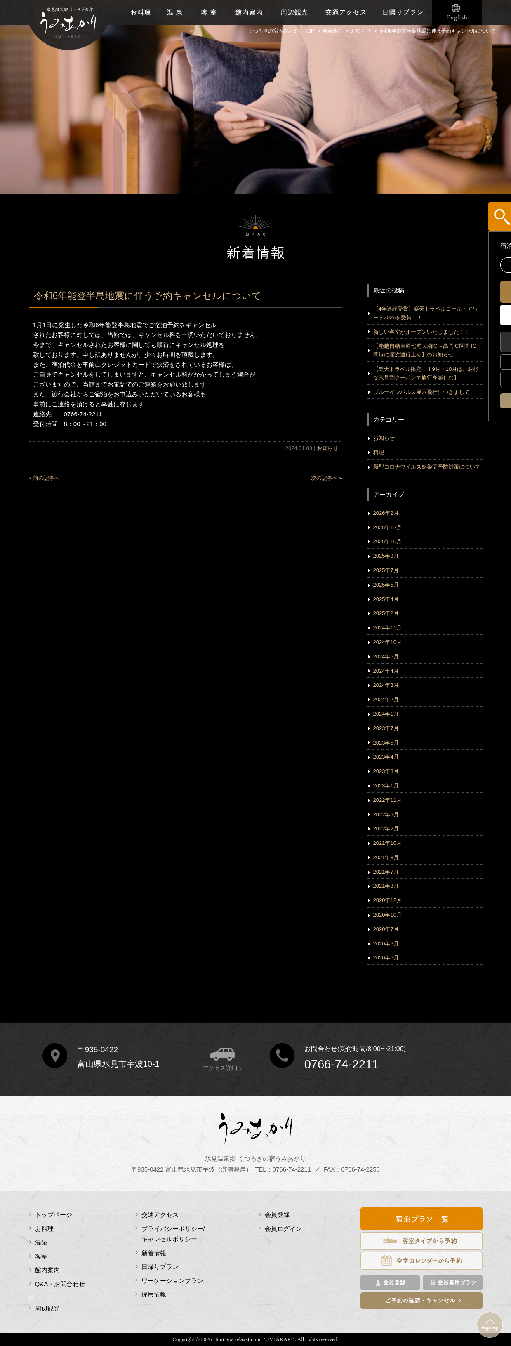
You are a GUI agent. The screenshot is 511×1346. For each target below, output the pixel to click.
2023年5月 (386, 743)
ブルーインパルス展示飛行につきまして (421, 392)
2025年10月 (387, 541)
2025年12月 (387, 527)
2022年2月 (386, 828)
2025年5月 (386, 585)
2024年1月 (386, 714)
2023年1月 (386, 786)
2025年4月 (386, 599)
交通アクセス (345, 12)
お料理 (141, 12)
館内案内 (47, 1269)
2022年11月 (387, 800)
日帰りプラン (403, 12)
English (457, 12)
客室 (209, 12)
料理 (378, 452)
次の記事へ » (326, 478)
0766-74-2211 (341, 1064)
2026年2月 (386, 513)
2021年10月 (387, 843)
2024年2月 (386, 699)
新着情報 (153, 1252)
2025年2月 (386, 613)
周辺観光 (294, 12)
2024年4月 (386, 671)
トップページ (53, 1214)
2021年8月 (386, 857)
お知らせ (327, 448)
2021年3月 (386, 886)
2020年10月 (387, 915)
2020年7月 (386, 929)
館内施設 (248, 12)
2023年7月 (386, 728)
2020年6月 (386, 944)
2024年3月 (386, 685)
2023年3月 (386, 771)
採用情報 (153, 1294)
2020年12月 (387, 900)
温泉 (175, 12)
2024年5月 (386, 656)
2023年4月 (386, 757)
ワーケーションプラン (172, 1280)
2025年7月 (386, 570)
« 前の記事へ (44, 478)
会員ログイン (283, 1228)
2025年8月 (386, 556)
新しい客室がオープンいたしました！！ (421, 332)
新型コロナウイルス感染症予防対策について (426, 467)
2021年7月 (386, 872)
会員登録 (277, 1214)
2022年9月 (386, 814)
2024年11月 (387, 628)
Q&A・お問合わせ (60, 1283)
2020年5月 (386, 958)
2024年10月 (387, 642)
